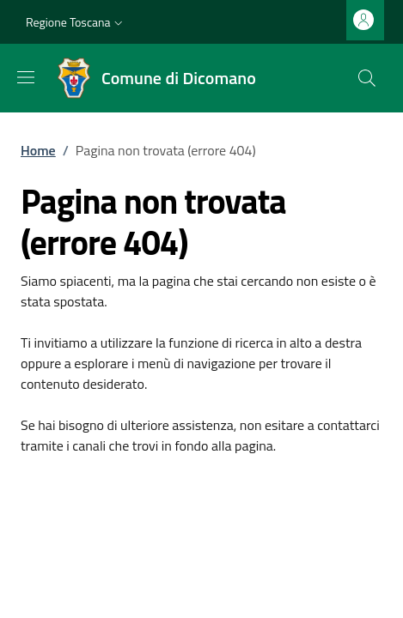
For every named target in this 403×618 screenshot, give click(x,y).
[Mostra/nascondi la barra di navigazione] (25, 77)
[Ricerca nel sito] (367, 78)
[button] (76, 22)
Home (38, 150)
